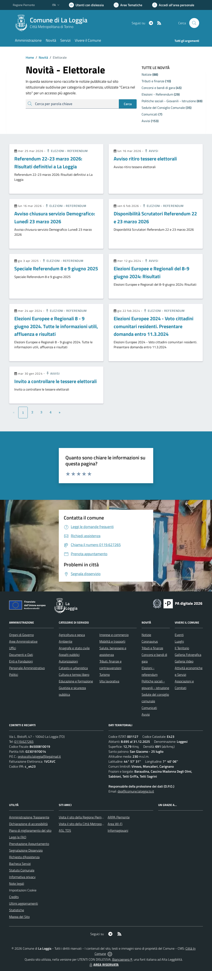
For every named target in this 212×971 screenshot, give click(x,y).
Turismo (104, 674)
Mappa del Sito (19, 916)
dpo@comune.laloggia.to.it (136, 791)
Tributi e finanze (152, 648)
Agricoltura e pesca (72, 634)
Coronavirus (150, 641)
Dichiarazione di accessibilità (28, 823)
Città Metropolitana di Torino (51, 26)
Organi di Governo (21, 634)
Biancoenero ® (122, 959)
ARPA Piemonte (119, 817)
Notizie (146, 634)
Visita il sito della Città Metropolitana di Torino (90, 823)
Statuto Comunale (21, 870)
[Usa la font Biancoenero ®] (86, 5)
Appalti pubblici (69, 654)
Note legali (16, 883)
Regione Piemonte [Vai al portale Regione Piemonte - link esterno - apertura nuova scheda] (24, 5)
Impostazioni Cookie (22, 890)
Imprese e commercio (114, 634)
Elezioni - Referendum (67, 151)
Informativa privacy (22, 876)
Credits (14, 896)
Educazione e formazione (76, 681)
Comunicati (149, 707)
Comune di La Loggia (58, 20)
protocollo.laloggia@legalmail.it (39, 756)
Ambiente (65, 641)
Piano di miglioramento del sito (30, 830)
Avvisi (151, 151)
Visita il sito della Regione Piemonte (83, 817)
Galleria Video (184, 661)
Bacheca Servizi (20, 863)
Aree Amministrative (23, 641)
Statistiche (16, 910)
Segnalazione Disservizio (26, 850)
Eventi (179, 634)
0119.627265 (24, 741)
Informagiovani (118, 830)
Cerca (128, 103)
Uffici (12, 648)
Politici (13, 674)
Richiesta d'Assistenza (24, 856)
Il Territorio (182, 648)
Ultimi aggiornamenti (23, 903)
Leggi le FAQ (17, 837)
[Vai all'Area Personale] (173, 5)
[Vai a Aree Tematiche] (128, 5)
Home (30, 57)
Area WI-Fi (115, 823)
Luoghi (179, 641)
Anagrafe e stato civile (74, 648)
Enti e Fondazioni (21, 661)
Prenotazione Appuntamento (29, 843)
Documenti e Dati (21, 654)
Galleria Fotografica (188, 654)
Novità (41, 57)
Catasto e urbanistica (73, 667)
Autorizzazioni (68, 661)
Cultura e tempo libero (74, 674)
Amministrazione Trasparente (29, 817)
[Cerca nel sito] (194, 23)
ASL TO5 (65, 830)
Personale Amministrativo (27, 667)
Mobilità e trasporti (112, 641)
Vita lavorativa (109, 681)
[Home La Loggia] (52, 23)
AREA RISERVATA (103, 964)
